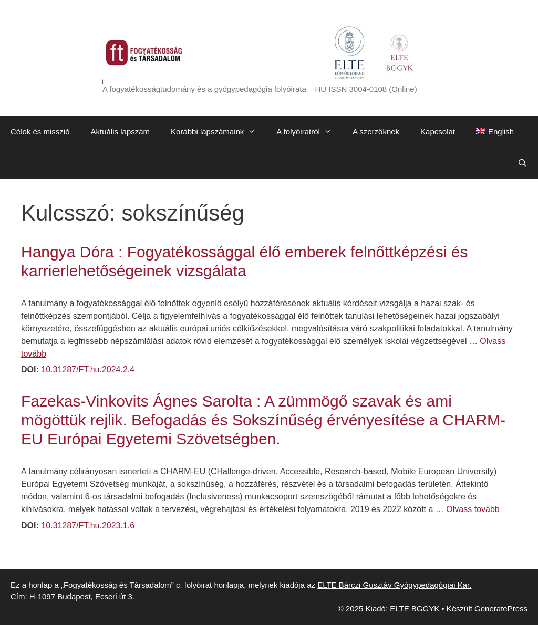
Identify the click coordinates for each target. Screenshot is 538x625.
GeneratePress (500, 608)
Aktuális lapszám (120, 131)
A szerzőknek (376, 131)
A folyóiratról (309, 132)
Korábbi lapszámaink (218, 132)
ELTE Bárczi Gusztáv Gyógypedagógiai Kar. (394, 584)
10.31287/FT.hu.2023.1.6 (87, 525)
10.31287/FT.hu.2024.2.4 (87, 369)
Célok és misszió (40, 131)
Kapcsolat (437, 131)
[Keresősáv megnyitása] (522, 163)
